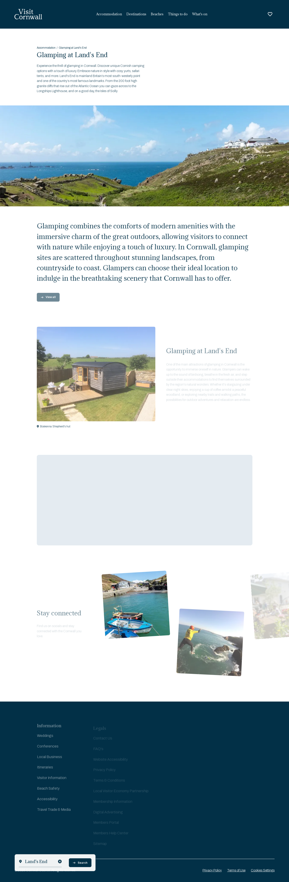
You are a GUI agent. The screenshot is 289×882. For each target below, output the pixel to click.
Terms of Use (236, 870)
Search (80, 873)
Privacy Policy (212, 870)
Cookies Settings (263, 870)
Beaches (157, 14)
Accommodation (109, 14)
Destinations (136, 14)
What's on (199, 14)
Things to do (178, 14)
